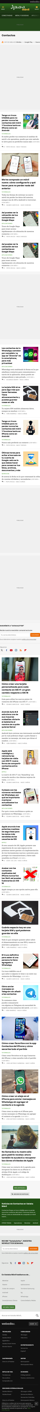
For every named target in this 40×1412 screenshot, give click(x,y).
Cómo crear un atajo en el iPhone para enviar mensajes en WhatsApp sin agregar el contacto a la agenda (19, 1100)
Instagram (16, 650)
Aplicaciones (7, 223)
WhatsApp (24, 1296)
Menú (3, 9)
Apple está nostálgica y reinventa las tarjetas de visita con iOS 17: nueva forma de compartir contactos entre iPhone (11, 759)
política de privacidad (29, 639)
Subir (32, 1324)
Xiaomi (4, 1284)
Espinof (23, 1351)
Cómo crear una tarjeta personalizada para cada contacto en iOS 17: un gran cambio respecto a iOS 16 (16, 688)
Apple (4, 772)
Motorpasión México (27, 1400)
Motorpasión (25, 1361)
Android (35, 1223)
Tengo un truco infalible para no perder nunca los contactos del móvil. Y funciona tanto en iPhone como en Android (11, 123)
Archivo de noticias (21, 1194)
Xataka (4, 1335)
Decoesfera (6, 1378)
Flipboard (25, 650)
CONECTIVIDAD (7, 15)
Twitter (1, 650)
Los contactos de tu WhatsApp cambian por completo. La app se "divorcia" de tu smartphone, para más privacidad (11, 356)
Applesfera (5, 1341)
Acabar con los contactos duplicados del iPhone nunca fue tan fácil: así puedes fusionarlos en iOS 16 (11, 876)
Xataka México (7, 1391)
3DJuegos (24, 1335)
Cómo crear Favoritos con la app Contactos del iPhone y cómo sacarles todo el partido (19, 1046)
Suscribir (35, 635)
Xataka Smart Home (9, 1343)
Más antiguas (20, 1188)
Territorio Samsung (27, 1288)
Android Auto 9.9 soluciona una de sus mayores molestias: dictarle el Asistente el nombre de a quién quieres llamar (11, 719)
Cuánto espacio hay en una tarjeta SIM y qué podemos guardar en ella (16, 930)
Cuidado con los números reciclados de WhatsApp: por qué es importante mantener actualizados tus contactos (11, 797)
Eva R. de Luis (12, 861)
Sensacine (24, 1348)
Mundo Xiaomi (7, 1346)
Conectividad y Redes (28, 1300)
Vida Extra (24, 1338)
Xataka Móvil (20, 8)
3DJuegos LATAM (26, 1391)
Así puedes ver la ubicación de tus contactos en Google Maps (10, 216)
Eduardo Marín (12, 380)
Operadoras (18, 1223)
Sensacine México (27, 1394)
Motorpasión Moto (27, 1364)
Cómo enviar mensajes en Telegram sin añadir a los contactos (11, 990)
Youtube (11, 650)
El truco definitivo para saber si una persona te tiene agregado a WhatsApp (10, 959)
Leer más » (6, 202)
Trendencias (6, 1375)
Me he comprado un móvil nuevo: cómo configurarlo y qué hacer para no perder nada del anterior (19, 184)
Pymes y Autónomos (27, 1378)
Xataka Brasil (6, 1394)
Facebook (6, 650)
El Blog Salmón (26, 1375)
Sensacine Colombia (27, 1397)
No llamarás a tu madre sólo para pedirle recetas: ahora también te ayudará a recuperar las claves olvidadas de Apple (19, 1156)
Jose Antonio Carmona (15, 1063)
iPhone (4, 1296)
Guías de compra (8, 1288)
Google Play (28, 42)
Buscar (37, 1315)
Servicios (5, 473)
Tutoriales (6, 134)
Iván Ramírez (12, 414)
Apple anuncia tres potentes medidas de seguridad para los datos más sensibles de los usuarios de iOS (11, 832)
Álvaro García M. (13, 205)
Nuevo (37, 9)
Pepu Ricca (10, 147)
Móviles (18, 42)
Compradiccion (7, 1381)
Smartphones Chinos (9, 1300)
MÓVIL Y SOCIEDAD (22, 15)
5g (22, 1292)
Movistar (27, 1223)
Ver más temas (8, 1307)
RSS (20, 650)
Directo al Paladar (8, 1361)
